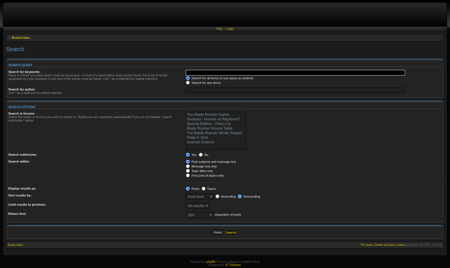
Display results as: (22, 188)
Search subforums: (22, 154)
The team (366, 244)
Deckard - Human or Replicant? (216, 119)
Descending (249, 196)
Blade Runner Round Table (216, 128)
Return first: (17, 213)
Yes (191, 155)
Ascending (226, 196)
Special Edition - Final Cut (216, 124)
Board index (21, 37)
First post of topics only (205, 175)
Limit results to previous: (27, 204)
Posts (192, 188)
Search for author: (22, 89)
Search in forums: (21, 113)
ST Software (233, 265)
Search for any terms (203, 82)
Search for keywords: (24, 72)
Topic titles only (199, 171)
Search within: (19, 161)
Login (229, 28)
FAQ (219, 28)
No (203, 155)
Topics (209, 188)
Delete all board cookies (390, 244)
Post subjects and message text (211, 161)
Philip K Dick (216, 137)
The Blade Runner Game (216, 114)
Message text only (201, 166)
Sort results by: (20, 195)
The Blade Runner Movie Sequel (216, 133)
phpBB (210, 261)
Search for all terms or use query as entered (219, 78)
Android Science (216, 142)
